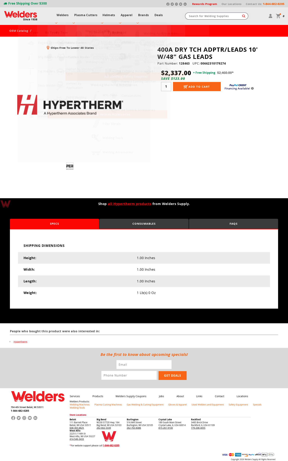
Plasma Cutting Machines (106, 400)
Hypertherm (20, 338)
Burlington (132, 412)
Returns (234, 455)
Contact (217, 392)
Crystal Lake (165, 412)
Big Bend (101, 412)
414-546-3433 (77, 432)
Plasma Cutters (85, 14)
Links (197, 392)
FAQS (233, 220)
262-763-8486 (134, 421)
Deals (160, 14)
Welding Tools (261, 400)
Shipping (250, 455)
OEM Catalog (18, 27)
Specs (54, 220)
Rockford (196, 412)
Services (75, 392)
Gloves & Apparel (171, 400)
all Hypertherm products (130, 200)
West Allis (75, 423)
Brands (144, 14)
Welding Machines (79, 400)
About (178, 392)
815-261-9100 (166, 421)
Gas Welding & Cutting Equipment (140, 400)
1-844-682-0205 (20, 407)
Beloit (73, 412)
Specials (245, 400)
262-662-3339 (104, 421)
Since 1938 (30, 17)
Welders (61, 14)
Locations (239, 392)
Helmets (108, 14)
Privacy (242, 455)
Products (97, 392)
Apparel (126, 14)
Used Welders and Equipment (199, 400)
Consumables (144, 220)
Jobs (160, 392)
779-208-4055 (198, 421)
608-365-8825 (77, 421)
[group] (70, 102)
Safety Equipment (228, 400)
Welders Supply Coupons (130, 392)
